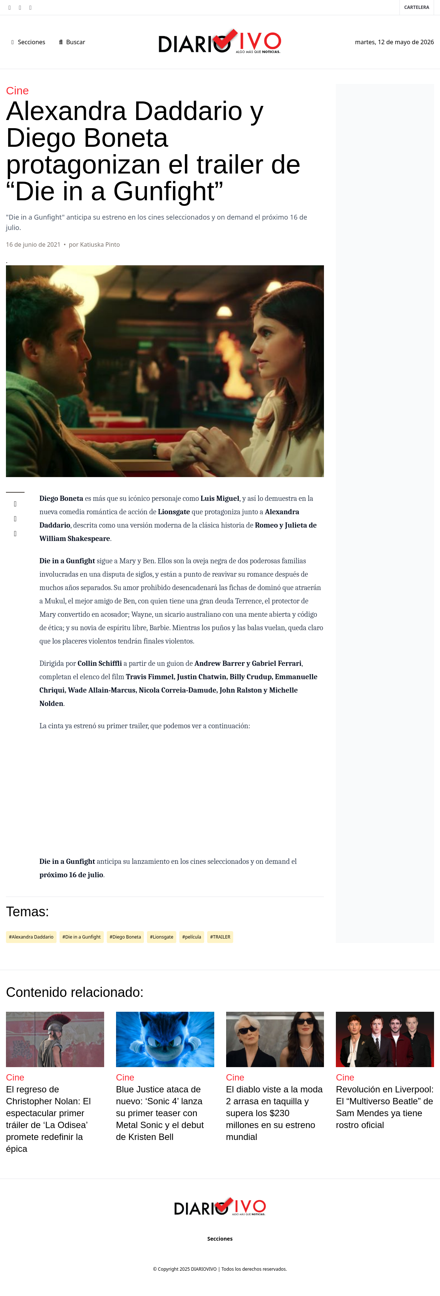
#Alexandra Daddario (31, 937)
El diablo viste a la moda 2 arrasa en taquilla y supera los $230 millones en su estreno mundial (274, 1113)
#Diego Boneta (125, 937)
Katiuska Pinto (100, 244)
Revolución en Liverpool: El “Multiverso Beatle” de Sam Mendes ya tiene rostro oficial (385, 1107)
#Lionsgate (161, 937)
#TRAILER (220, 937)
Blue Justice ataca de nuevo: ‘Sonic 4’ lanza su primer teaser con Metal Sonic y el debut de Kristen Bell (160, 1113)
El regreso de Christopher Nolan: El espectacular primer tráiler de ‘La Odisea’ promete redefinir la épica (48, 1119)
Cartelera (416, 7)
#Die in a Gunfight (81, 937)
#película (191, 937)
